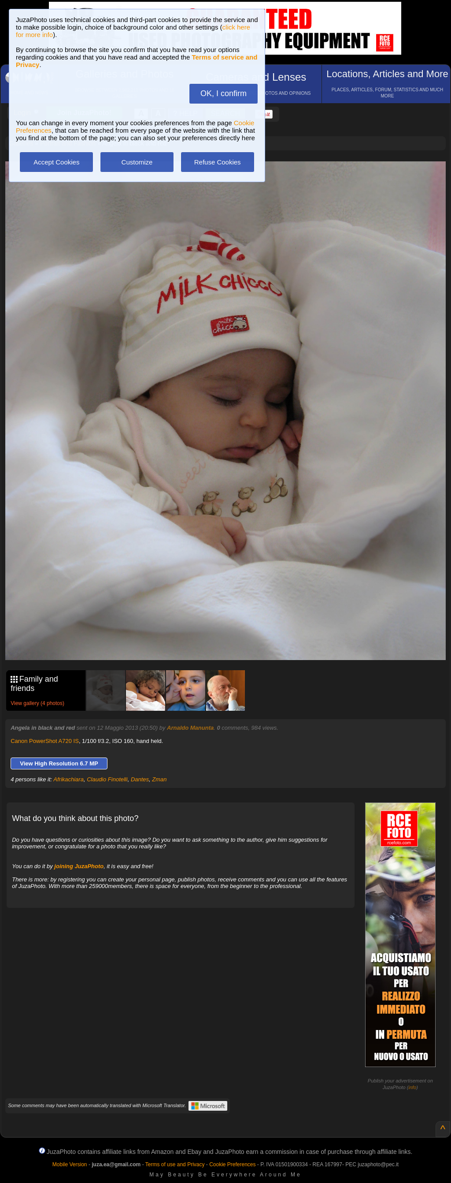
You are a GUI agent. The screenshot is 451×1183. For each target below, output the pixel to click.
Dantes (140, 779)
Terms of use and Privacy (175, 1164)
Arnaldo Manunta (190, 727)
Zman (159, 779)
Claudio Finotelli (107, 779)
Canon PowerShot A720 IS (45, 741)
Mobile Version (69, 1164)
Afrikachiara (68, 779)
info (412, 1087)
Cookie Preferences (232, 1164)
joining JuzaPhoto (79, 866)
